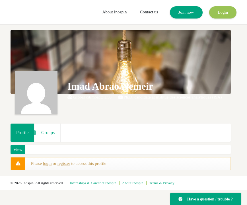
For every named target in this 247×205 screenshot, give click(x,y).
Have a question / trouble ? (205, 199)
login (47, 163)
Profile (22, 132)
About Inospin (114, 12)
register (63, 163)
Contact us (149, 12)
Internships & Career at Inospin (93, 183)
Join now (186, 12)
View (17, 149)
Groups (48, 132)
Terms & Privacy (161, 183)
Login (223, 12)
